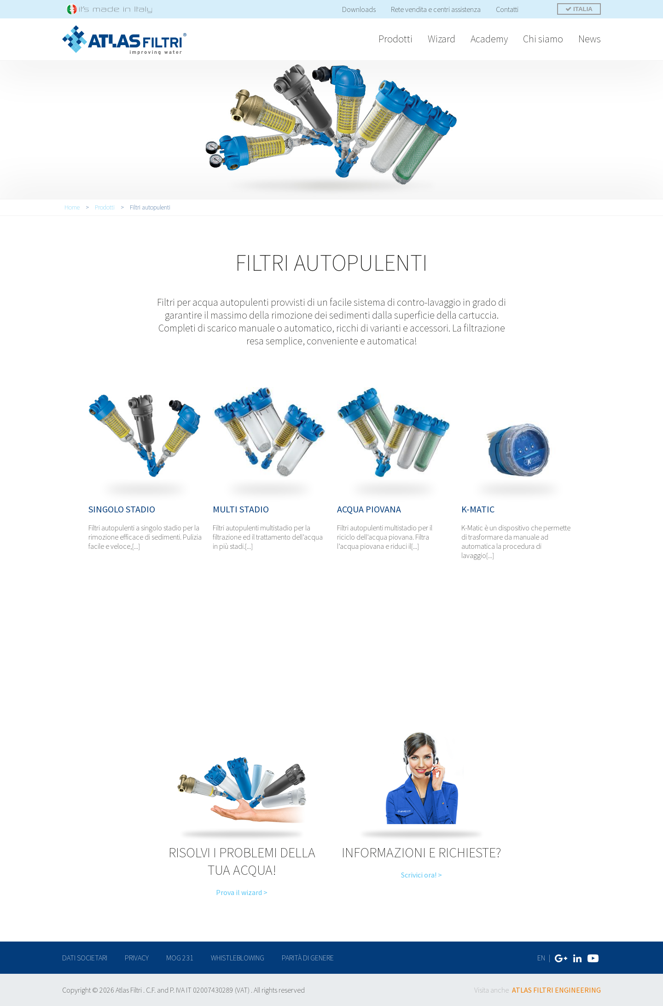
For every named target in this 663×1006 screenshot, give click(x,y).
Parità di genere (308, 957)
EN (541, 957)
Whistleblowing (237, 957)
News (589, 38)
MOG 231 (179, 957)
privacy (137, 957)
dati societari (84, 957)
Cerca (538, 10)
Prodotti (395, 38)
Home (72, 207)
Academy (489, 38)
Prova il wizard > (242, 892)
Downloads (359, 9)
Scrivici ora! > (421, 874)
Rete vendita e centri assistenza (436, 9)
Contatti (507, 9)
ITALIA (579, 9)
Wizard (441, 38)
